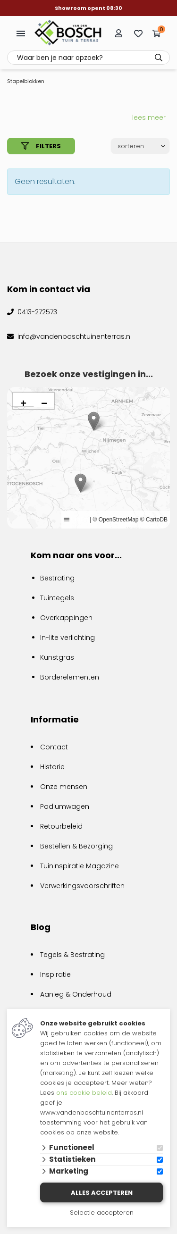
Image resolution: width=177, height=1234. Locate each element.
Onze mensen (63, 786)
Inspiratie (55, 974)
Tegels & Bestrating (72, 954)
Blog (41, 927)
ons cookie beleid (84, 1092)
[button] (80, 483)
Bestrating (57, 578)
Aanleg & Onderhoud (75, 994)
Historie (52, 767)
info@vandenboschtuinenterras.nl (74, 336)
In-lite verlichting (67, 637)
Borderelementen (69, 677)
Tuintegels (57, 598)
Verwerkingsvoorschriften (82, 885)
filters (41, 146)
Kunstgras (57, 657)
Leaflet (76, 519)
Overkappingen (66, 617)
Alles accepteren (102, 1192)
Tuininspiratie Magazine (79, 866)
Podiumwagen (64, 806)
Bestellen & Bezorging (76, 846)
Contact (54, 747)
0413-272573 (36, 312)
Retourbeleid (61, 826)
